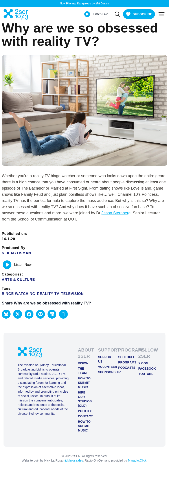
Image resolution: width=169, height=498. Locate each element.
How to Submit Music (84, 382)
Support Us (104, 359)
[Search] (117, 14)
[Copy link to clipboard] (63, 314)
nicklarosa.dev (73, 460)
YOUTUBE (144, 374)
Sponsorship (104, 372)
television (72, 294)
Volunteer (104, 367)
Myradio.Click (137, 460)
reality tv (48, 294)
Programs (124, 362)
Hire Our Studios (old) (84, 399)
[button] (6, 314)
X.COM (143, 363)
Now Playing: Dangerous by (84, 3)
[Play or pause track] (7, 264)
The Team (82, 371)
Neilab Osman (16, 253)
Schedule (124, 357)
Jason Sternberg (115, 213)
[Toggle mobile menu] (161, 14)
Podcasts (124, 367)
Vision (83, 363)
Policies (84, 411)
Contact (84, 416)
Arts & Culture (18, 279)
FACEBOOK (144, 368)
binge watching (18, 294)
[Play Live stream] (87, 14)
